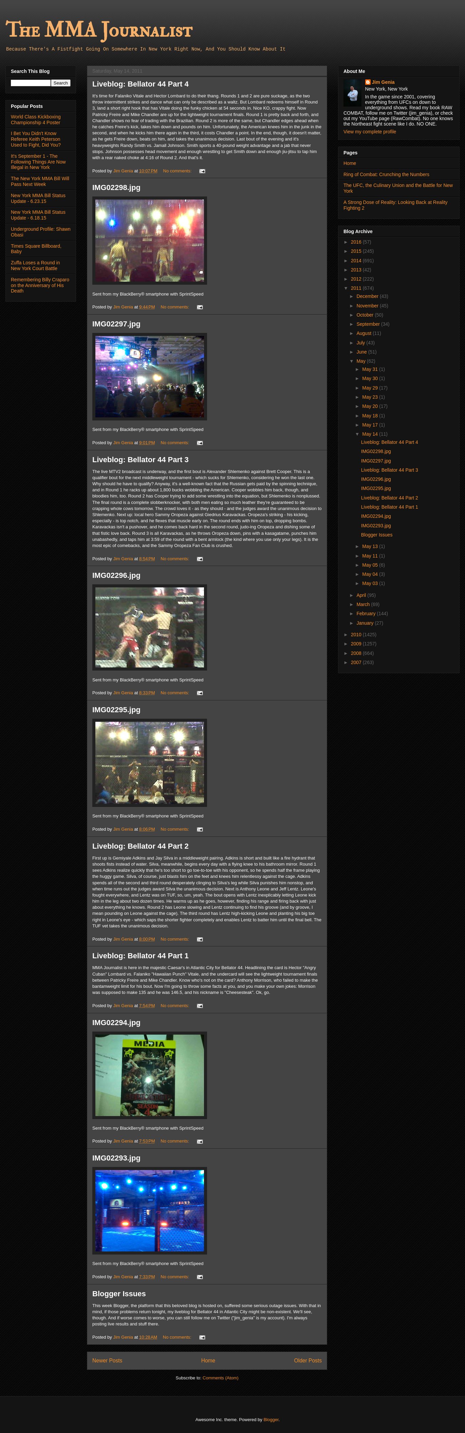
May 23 (370, 397)
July (361, 342)
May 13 (370, 546)
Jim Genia (383, 82)
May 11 (370, 556)
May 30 (370, 378)
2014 (357, 260)
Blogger (270, 1419)
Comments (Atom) (220, 1377)
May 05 (370, 565)
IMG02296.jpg (116, 575)
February (366, 613)
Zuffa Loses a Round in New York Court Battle (35, 265)
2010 (357, 634)
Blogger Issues (119, 1293)
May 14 (370, 434)
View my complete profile (369, 131)
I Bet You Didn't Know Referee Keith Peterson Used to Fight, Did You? (36, 139)
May (361, 361)
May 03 (370, 583)
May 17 (370, 425)
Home (208, 1360)
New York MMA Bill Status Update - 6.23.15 (38, 198)
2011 (357, 288)
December (367, 296)
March (363, 604)
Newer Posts (107, 1360)
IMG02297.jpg (116, 324)
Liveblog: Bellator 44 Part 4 (140, 84)
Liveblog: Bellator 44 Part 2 (140, 846)
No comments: (178, 170)
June (362, 352)
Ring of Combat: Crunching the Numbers (386, 174)
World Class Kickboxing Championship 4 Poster (36, 119)
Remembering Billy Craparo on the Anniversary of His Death (40, 285)
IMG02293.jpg (116, 1158)
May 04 (370, 574)
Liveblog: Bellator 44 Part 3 (140, 459)
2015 (357, 251)
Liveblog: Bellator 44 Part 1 (140, 955)
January (365, 623)
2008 (357, 653)
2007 (357, 662)
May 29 (370, 388)
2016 (357, 242)
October (365, 315)
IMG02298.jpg (116, 187)
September (368, 324)
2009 (357, 643)
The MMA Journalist (98, 30)
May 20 (370, 406)
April (361, 595)
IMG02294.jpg (116, 1022)
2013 (357, 269)
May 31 (370, 369)
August (364, 333)
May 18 (370, 415)
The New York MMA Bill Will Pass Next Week (40, 181)
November (367, 305)
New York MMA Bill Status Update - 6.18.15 (38, 215)
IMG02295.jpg (116, 709)
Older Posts (308, 1360)
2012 (357, 279)
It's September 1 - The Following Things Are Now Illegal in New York (38, 161)
